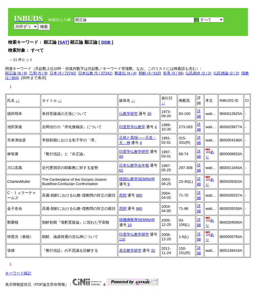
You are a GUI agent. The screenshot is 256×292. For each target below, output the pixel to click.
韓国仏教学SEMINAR (137, 179)
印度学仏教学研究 (134, 151)
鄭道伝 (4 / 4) (125, 73)
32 (153, 250)
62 (121, 170)
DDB (106, 42)
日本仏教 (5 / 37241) (95, 73)
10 (129, 225)
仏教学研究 (128, 114)
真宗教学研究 (130, 250)
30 (149, 114)
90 (121, 156)
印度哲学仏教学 (132, 127)
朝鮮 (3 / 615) (150, 73)
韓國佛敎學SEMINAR (137, 220)
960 (139, 195)
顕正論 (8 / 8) (16, 73)
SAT (63, 42)
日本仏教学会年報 (134, 165)
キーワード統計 (18, 273)
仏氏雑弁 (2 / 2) (198, 73)
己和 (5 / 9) (38, 73)
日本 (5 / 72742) (63, 73)
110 (122, 239)
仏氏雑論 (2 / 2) (226, 73)
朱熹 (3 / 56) (173, 73)
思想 (123, 195)
